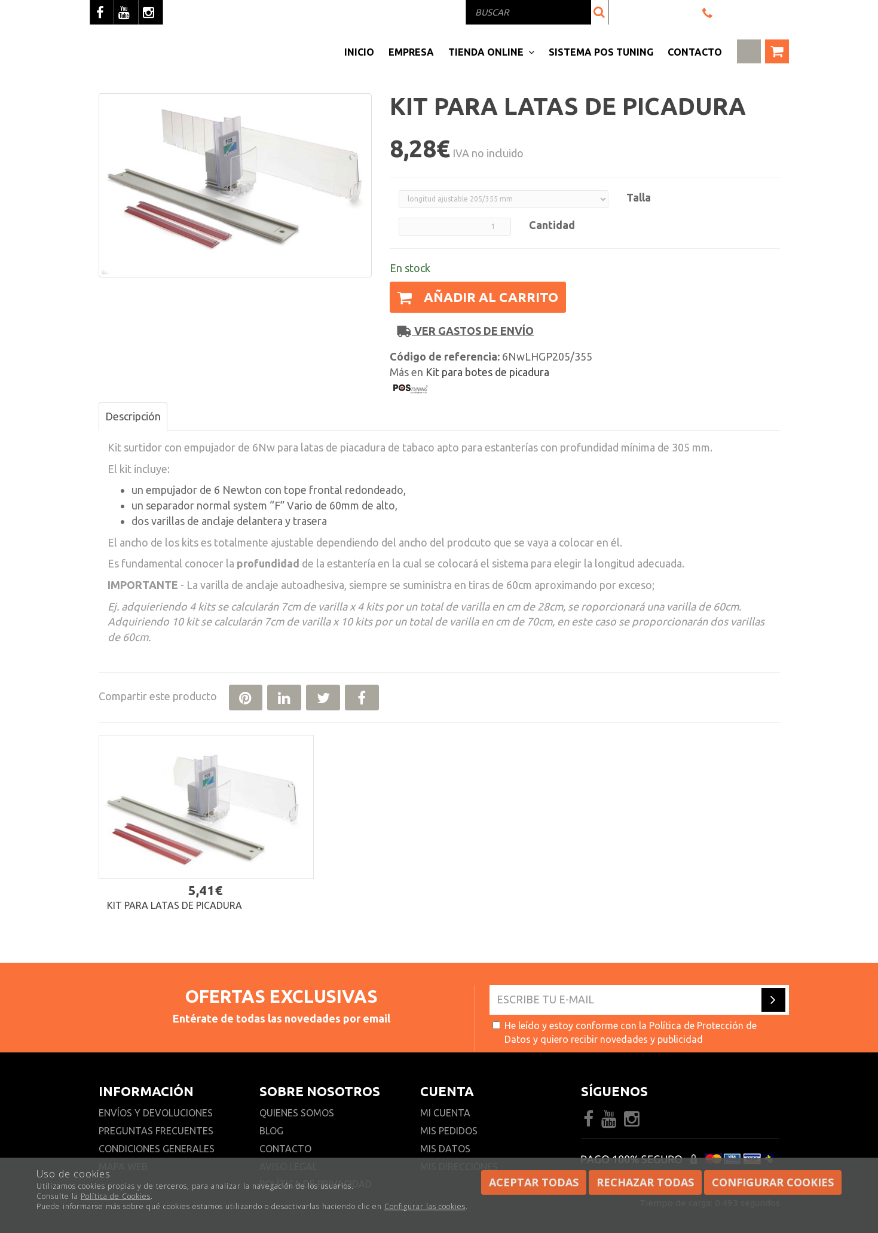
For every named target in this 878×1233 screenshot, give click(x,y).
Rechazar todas (645, 1182)
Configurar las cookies (425, 1206)
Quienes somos (296, 1112)
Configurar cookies (773, 1182)
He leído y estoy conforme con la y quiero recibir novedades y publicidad (624, 1032)
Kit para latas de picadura (174, 906)
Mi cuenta (445, 1112)
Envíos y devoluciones (157, 1112)
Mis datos (445, 1148)
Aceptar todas (534, 1182)
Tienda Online (491, 52)
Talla (638, 197)
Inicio (359, 52)
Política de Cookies (116, 1196)
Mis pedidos (449, 1130)
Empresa (411, 52)
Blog (271, 1130)
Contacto (695, 52)
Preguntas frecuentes (156, 1130)
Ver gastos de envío (465, 331)
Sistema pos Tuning (601, 52)
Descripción (133, 416)
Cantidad (552, 225)
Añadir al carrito (477, 296)
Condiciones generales (157, 1148)
